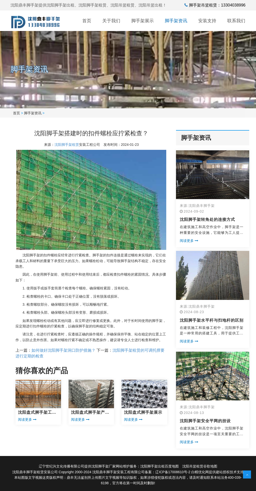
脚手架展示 (142, 20)
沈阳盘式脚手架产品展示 (90, 412)
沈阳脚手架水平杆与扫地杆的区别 (212, 320)
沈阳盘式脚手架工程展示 (37, 412)
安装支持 (207, 20)
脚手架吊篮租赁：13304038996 (217, 5)
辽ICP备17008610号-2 (172, 472)
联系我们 (236, 20)
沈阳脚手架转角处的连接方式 (207, 219)
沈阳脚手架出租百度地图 (159, 466)
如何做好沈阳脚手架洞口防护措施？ (64, 350)
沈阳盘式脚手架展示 (143, 412)
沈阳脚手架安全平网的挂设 (205, 421)
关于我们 (111, 20)
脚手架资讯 (176, 20)
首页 (86, 20)
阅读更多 (27, 419)
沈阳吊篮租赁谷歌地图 (199, 466)
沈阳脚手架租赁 (66, 145)
